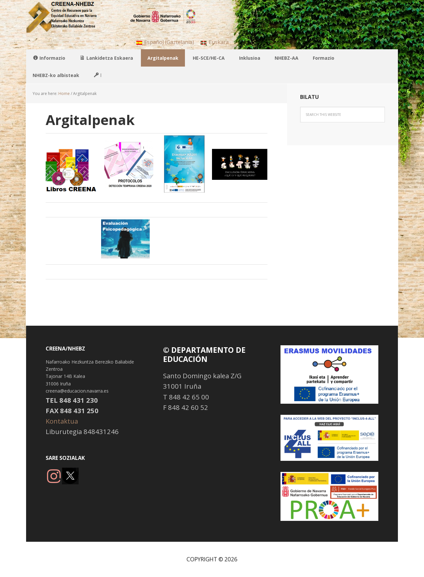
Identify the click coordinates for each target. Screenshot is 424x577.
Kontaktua (62, 421)
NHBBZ (68, 16)
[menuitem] (165, 42)
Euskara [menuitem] (219, 42)
